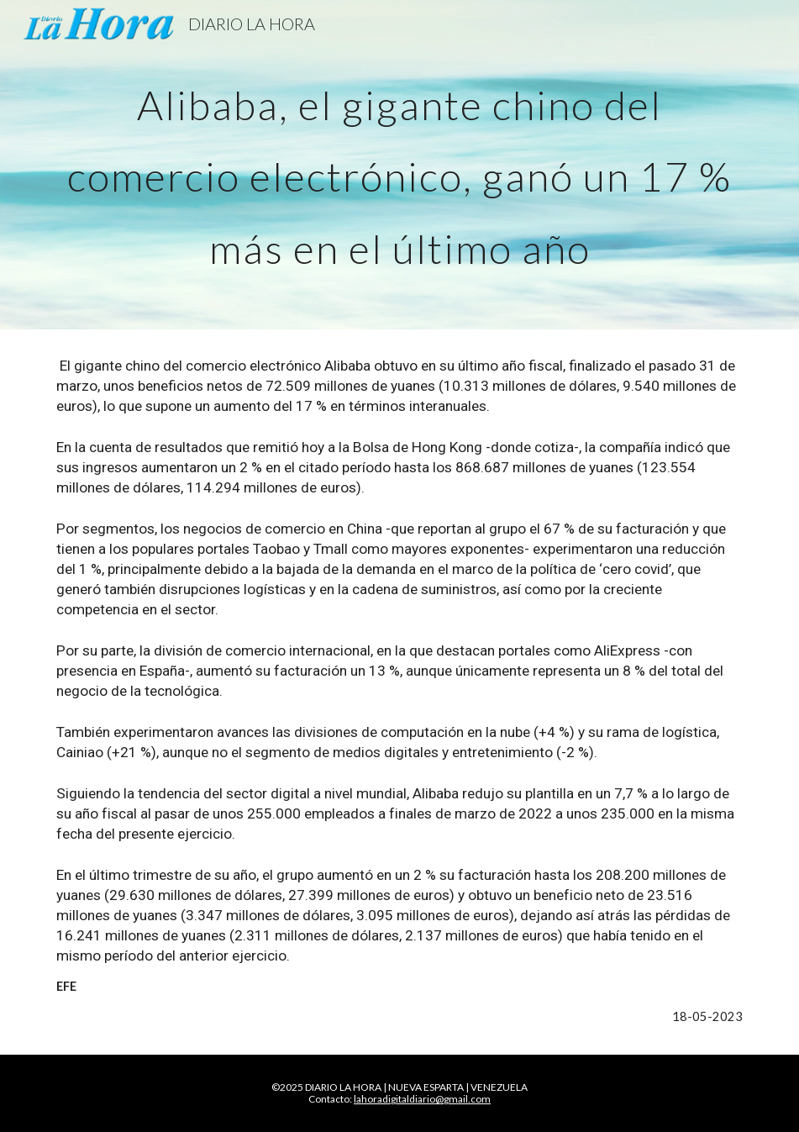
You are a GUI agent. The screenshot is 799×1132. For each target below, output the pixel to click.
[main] (400, 164)
